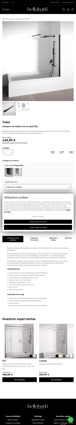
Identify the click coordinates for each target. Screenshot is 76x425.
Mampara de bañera (23, 19)
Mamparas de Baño (8, 19)
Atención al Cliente (68, 2)
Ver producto (19, 380)
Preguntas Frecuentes (13, 423)
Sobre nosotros (54, 2)
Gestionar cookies (38, 216)
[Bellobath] (36, 9)
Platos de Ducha (38, 423)
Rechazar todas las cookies (38, 222)
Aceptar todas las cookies (38, 227)
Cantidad (5, 148)
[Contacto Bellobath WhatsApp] (70, 419)
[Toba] (38, 61)
